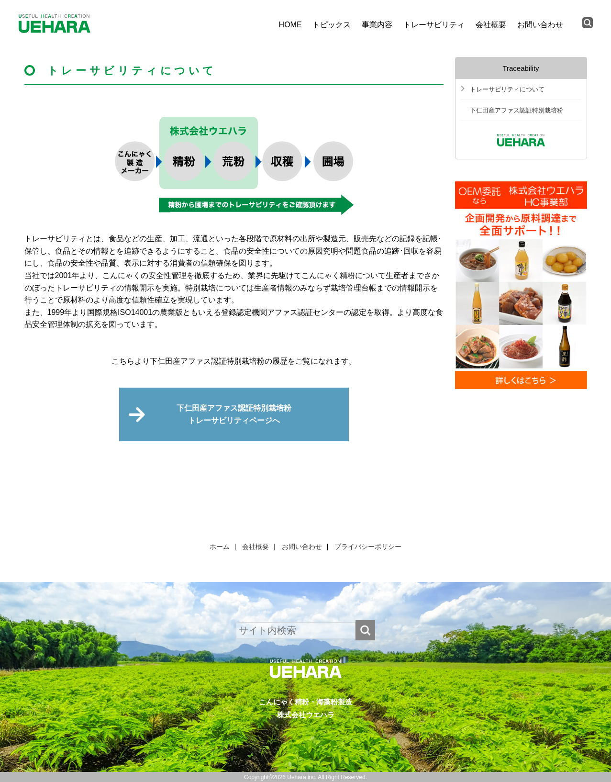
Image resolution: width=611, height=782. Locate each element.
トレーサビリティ (434, 25)
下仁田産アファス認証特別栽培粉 (516, 110)
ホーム (220, 546)
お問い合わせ (540, 25)
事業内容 (377, 25)
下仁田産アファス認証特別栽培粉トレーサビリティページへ (234, 414)
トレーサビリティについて (507, 89)
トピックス (331, 25)
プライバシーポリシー (367, 546)
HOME (290, 25)
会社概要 (491, 25)
